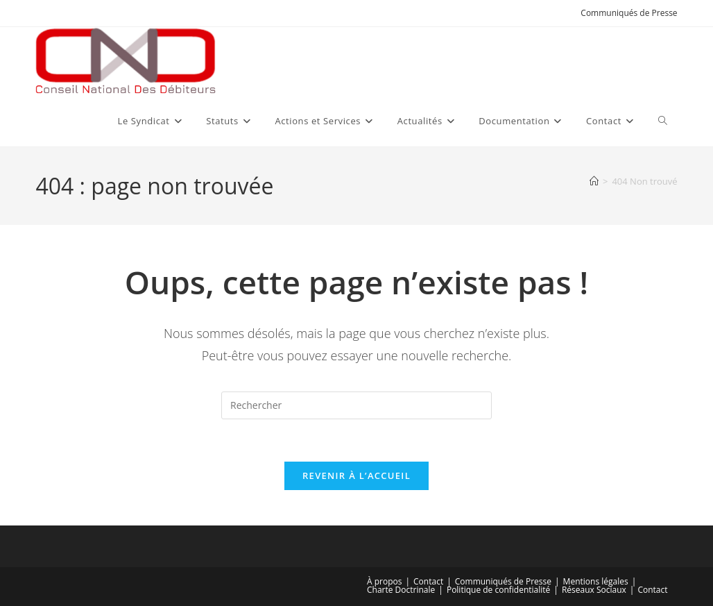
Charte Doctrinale (401, 590)
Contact (428, 581)
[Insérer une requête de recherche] (356, 405)
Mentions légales (595, 581)
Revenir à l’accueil (356, 475)
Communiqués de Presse (629, 13)
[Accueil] (594, 181)
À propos (384, 581)
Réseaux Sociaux (594, 590)
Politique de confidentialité (498, 590)
